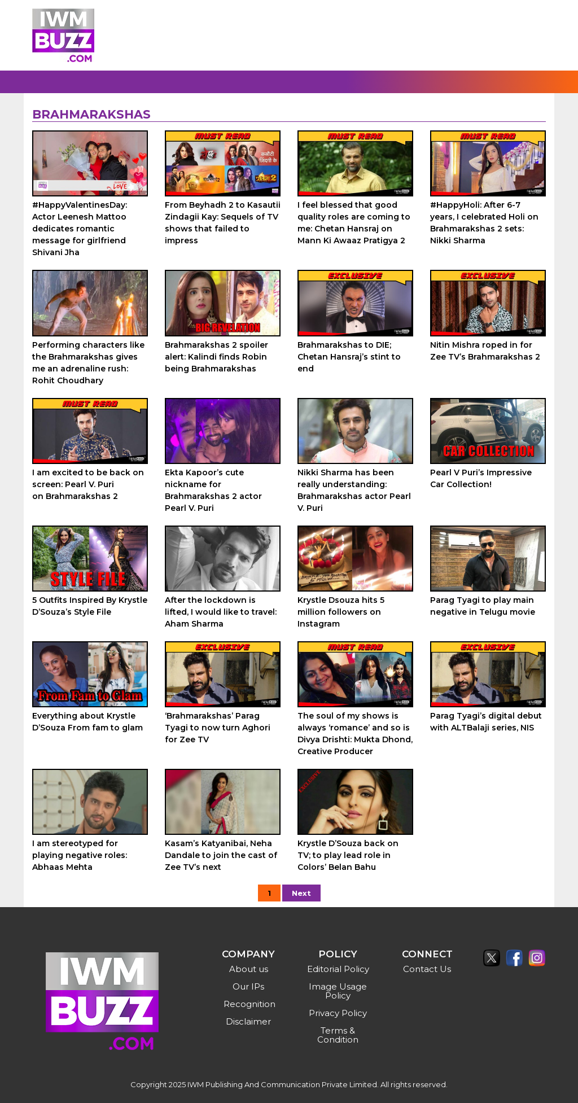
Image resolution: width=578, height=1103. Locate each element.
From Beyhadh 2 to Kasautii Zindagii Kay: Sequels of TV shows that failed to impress (223, 223)
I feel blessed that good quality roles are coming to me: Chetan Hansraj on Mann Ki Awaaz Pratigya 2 (353, 223)
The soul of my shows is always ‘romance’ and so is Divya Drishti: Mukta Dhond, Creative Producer (355, 733)
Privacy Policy (338, 1013)
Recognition (249, 1004)
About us (248, 969)
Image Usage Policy (338, 991)
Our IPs (248, 986)
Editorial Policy (338, 969)
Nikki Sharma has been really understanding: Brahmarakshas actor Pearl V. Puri (354, 490)
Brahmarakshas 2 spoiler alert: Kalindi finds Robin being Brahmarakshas (216, 357)
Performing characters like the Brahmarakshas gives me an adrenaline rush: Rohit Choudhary (88, 363)
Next (301, 893)
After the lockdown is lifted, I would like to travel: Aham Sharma (221, 612)
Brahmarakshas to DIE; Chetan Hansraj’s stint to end (349, 357)
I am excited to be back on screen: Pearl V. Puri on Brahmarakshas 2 (88, 484)
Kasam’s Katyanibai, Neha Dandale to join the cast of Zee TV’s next (221, 855)
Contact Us (427, 969)
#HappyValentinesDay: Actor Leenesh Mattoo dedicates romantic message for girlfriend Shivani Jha (79, 228)
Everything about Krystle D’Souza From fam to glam (87, 722)
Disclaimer (248, 1021)
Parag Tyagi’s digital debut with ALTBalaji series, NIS (486, 722)
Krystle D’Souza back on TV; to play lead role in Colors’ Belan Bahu (348, 855)
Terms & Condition (337, 1035)
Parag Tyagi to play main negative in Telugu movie (482, 606)
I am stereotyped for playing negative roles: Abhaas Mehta (79, 855)
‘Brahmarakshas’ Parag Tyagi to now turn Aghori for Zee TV (217, 728)
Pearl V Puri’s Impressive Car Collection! (481, 478)
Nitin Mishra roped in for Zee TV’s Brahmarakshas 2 (485, 351)
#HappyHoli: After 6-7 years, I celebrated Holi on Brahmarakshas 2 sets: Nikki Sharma (484, 223)
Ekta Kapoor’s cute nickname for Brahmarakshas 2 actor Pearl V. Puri (213, 490)
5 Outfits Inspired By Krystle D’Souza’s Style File (89, 606)
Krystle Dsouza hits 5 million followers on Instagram (340, 612)
